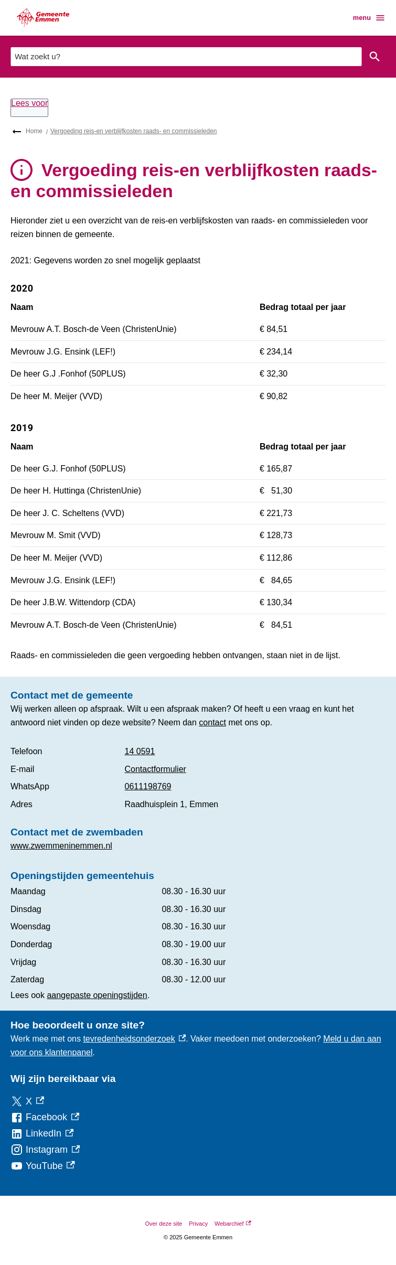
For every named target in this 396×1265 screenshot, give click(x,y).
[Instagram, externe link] (45, 1149)
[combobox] (185, 56)
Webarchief (233, 1223)
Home (34, 131)
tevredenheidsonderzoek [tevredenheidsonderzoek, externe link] (134, 1038)
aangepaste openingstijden (97, 995)
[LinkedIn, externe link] (41, 1133)
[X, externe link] (27, 1101)
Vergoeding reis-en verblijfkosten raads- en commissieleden (133, 131)
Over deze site (163, 1223)
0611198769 (148, 786)
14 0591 (140, 751)
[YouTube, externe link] (42, 1166)
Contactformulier (155, 769)
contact (212, 722)
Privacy (198, 1223)
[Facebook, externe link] (44, 1117)
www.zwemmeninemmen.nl (61, 845)
